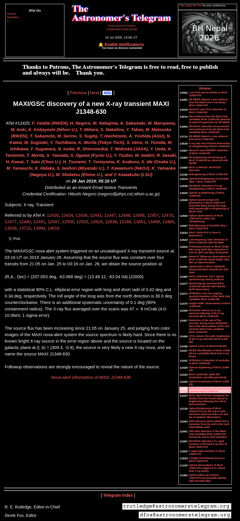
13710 (25, 228)
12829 (97, 221)
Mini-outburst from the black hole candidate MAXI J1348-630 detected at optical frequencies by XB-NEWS (209, 119)
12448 (125, 215)
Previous (78, 92)
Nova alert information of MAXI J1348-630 (91, 377)
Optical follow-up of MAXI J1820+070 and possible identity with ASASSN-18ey (207, 478)
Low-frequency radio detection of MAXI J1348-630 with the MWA (208, 241)
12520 (82, 221)
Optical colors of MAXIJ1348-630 (208, 346)
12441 (96, 215)
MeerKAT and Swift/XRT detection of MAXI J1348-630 (208, 152)
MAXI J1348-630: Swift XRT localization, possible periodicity (208, 376)
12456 (139, 215)
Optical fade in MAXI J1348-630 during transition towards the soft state (208, 269)
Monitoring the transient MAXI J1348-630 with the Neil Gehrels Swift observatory (207, 286)
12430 (53, 215)
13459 (154, 221)
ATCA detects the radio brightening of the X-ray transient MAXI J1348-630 (209, 339)
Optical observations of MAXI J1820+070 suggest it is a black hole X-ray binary (207, 468)
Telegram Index (118, 495)
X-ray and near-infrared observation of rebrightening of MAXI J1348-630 (209, 145)
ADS (107, 93)
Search (120, 25)
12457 (153, 215)
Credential (113, 29)
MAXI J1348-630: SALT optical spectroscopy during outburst (206, 278)
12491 (39, 221)
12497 (54, 221)
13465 (168, 221)
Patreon (11, 13)
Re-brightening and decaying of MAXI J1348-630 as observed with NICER (208, 160)
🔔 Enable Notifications (121, 44)
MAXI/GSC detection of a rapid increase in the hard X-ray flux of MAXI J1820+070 (208, 444)
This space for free (191, 5)
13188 (125, 221)
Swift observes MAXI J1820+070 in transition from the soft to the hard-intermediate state (209, 424)
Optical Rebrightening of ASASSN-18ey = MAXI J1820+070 (209, 180)
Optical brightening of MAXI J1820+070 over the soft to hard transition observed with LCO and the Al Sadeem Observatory (208, 413)
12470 (167, 215)
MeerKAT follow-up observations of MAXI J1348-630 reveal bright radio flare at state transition (209, 259)
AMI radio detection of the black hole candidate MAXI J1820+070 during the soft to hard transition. (208, 434)
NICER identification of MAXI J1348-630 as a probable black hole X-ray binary (209, 353)
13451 (139, 221)
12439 (82, 215)
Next (94, 92)
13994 (39, 228)
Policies (131, 25)
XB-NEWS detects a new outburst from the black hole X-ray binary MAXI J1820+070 (208, 102)
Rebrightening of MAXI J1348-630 (208, 174)
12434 (67, 215)
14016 (54, 228)
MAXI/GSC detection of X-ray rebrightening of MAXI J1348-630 (208, 187)
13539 (11, 228)
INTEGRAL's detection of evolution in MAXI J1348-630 (209, 362)
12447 (110, 215)
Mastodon (13, 17)
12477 (11, 221)
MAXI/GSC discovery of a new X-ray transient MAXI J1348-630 (209, 390)
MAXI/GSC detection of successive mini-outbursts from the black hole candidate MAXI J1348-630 (209, 129)
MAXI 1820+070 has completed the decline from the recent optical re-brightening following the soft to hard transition (209, 400)
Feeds (124, 29)
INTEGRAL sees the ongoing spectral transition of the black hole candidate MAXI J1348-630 (209, 296)
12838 (111, 221)
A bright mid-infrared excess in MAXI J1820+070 (207, 459)
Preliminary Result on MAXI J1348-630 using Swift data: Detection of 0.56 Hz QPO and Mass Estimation (209, 249)
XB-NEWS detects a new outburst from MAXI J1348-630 (208, 138)
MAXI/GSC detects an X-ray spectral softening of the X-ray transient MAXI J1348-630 (206, 313)
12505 (68, 221)
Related (205, 88)
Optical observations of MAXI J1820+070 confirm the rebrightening (206, 218)
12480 (25, 221)
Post (111, 25)
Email (134, 29)
